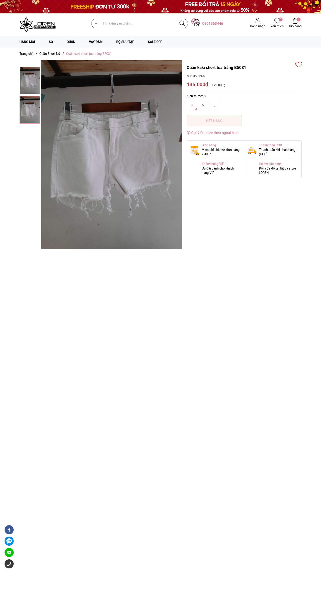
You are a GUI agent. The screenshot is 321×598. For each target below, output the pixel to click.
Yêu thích (276, 26)
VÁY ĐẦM (96, 42)
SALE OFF (155, 42)
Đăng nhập (257, 26)
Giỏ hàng (295, 26)
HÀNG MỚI (27, 42)
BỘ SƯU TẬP (125, 42)
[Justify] (182, 23)
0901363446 (212, 23)
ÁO (51, 42)
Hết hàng (214, 121)
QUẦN (71, 42)
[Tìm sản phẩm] (139, 23)
